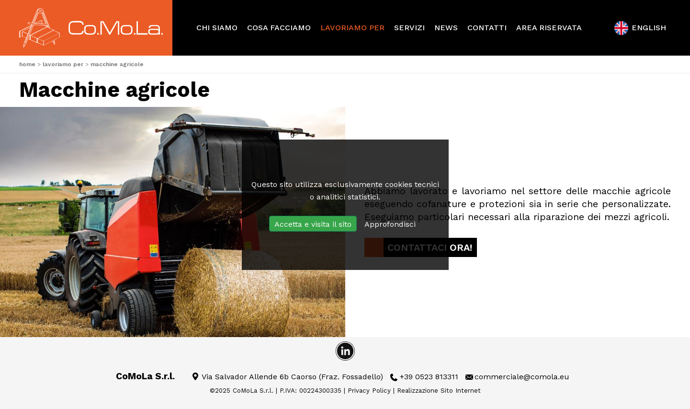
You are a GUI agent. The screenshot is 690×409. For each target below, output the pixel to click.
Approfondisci (390, 224)
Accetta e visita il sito (312, 224)
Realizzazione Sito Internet (439, 390)
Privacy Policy (369, 390)
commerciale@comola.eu (522, 376)
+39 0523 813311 (429, 376)
